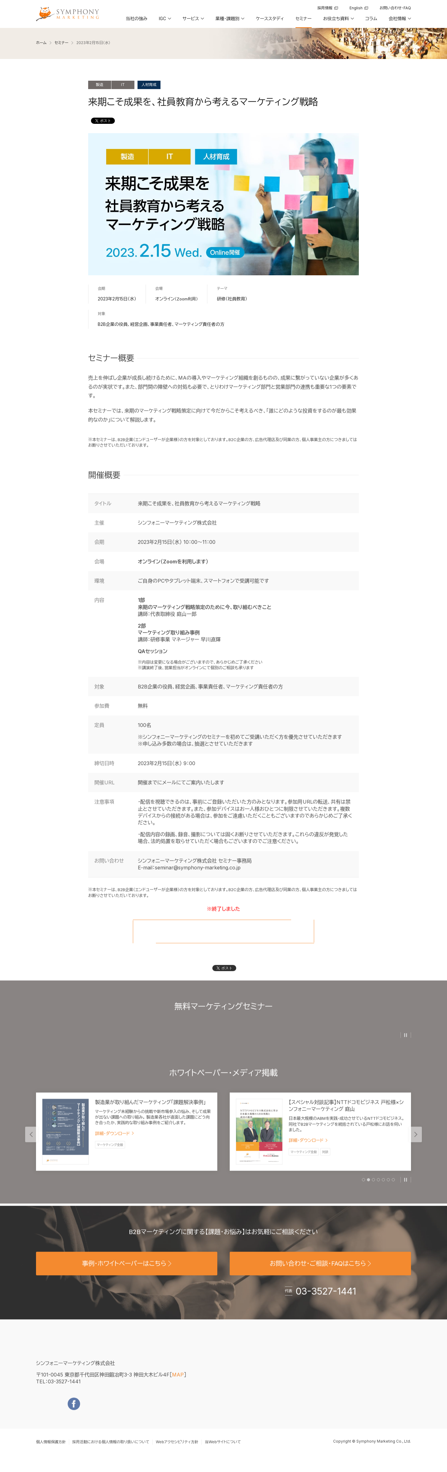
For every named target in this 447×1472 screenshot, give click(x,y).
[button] (164, 21)
